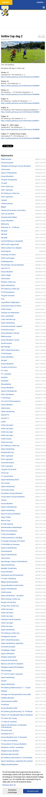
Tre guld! (4, 183)
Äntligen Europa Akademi (10, 751)
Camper (4, 500)
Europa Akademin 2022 (9, 708)
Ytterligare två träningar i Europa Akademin (16, 166)
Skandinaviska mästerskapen (11, 527)
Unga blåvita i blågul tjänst (10, 302)
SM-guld (4, 360)
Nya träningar (5, 347)
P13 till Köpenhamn (7, 292)
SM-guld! (4, 231)
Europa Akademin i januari (10, 340)
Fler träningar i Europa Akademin (12, 265)
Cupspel (4, 200)
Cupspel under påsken (9, 217)
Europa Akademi (7, 272)
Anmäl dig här (6, 251)
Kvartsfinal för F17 (7, 734)
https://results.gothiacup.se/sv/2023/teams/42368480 (20, 129)
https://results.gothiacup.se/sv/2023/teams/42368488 (20, 138)
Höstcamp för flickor (8, 255)
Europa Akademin (7, 176)
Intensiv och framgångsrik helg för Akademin (17, 715)
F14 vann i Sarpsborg (8, 578)
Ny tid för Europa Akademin (10, 514)
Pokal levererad (6, 551)
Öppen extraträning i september (12, 643)
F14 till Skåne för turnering (10, 544)
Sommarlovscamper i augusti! (11, 326)
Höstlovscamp (6, 309)
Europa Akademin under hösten (12, 585)
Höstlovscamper (7, 203)
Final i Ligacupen (7, 197)
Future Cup (5, 473)
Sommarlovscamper (8, 647)
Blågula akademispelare (9, 582)
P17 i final (4, 370)
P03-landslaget (6, 670)
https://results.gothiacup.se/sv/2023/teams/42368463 (20, 112)
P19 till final (5, 705)
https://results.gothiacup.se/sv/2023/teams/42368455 (20, 103)
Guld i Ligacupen (7, 190)
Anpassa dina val (9, 785)
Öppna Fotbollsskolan (9, 173)
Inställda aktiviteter (7, 698)
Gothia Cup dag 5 (7, 425)
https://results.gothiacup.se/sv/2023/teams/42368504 (20, 86)
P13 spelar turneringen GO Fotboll (13, 541)
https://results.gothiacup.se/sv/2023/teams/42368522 (20, 77)
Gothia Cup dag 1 (7, 442)
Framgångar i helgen (8, 650)
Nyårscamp (5, 224)
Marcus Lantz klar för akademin (12, 664)
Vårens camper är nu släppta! (11, 248)
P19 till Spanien (6, 353)
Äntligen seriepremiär (8, 657)
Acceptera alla (32, 791)
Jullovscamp (5, 169)
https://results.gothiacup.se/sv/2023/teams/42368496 (20, 94)
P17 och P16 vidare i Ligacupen (12, 674)
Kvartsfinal (4, 381)
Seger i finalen (6, 517)
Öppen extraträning (7, 285)
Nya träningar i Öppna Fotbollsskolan (14, 561)
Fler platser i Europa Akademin (12, 493)
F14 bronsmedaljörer (8, 534)
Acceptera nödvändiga (12, 791)
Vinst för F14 (5, 268)
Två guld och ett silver (8, 469)
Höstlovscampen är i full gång (11, 538)
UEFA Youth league (7, 258)
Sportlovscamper (7, 163)
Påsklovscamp (6, 159)
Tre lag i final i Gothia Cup (10, 606)
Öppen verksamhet (7, 653)
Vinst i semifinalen (7, 316)
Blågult (3, 207)
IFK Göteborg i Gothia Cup (10, 193)
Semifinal (4, 377)
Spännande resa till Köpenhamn (12, 575)
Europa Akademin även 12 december (14, 737)
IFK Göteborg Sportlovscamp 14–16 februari (17, 711)
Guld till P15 (5, 415)
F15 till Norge (5, 398)
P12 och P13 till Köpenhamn (10, 401)
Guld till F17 (5, 418)
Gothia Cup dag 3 (7, 432)
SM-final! (4, 234)
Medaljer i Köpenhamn (9, 568)
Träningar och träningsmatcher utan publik (16, 694)
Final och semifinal (7, 214)
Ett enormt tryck (6, 730)
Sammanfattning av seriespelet (12, 241)
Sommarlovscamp (7, 463)
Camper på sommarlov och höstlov (13, 210)
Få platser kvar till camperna (11, 619)
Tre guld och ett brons (9, 367)
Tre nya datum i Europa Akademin (13, 497)
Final (2, 299)
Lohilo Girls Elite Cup (8, 319)
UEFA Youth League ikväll (10, 244)
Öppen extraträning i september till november (17, 761)
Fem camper (5, 483)
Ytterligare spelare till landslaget (12, 667)
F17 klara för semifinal (9, 722)
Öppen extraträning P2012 (10, 480)
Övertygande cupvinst (8, 636)
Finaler (3, 422)
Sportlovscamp (6, 343)
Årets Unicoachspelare (9, 531)
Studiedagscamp (7, 261)
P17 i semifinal (6, 374)
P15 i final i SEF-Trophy (9, 718)
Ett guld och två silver (8, 602)
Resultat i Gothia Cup (8, 282)
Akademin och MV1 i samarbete (12, 747)
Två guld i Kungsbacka (9, 180)
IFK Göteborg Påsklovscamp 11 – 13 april (15, 688)
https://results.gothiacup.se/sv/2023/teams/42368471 (20, 121)
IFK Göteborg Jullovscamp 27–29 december (16, 758)
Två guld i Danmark (7, 295)
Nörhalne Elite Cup (7, 452)
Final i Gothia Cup (7, 186)
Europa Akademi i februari (10, 333)
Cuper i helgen (6, 275)
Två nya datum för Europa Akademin (14, 744)
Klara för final (5, 520)
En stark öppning (7, 524)
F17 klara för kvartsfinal (9, 740)
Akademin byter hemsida (10, 754)
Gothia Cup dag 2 (11, 36)
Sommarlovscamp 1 (8, 330)
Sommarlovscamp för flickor (11, 306)
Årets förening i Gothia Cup (10, 599)
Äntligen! (4, 691)
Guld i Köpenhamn (7, 394)
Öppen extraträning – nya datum (12, 595)
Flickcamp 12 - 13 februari (10, 227)
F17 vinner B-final (7, 476)
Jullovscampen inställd (9, 701)
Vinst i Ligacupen (7, 456)
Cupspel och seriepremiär (10, 313)
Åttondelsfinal (6, 384)
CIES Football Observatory (10, 350)
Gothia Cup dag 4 (7, 428)
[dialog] (23, 782)
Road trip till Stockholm (9, 660)
